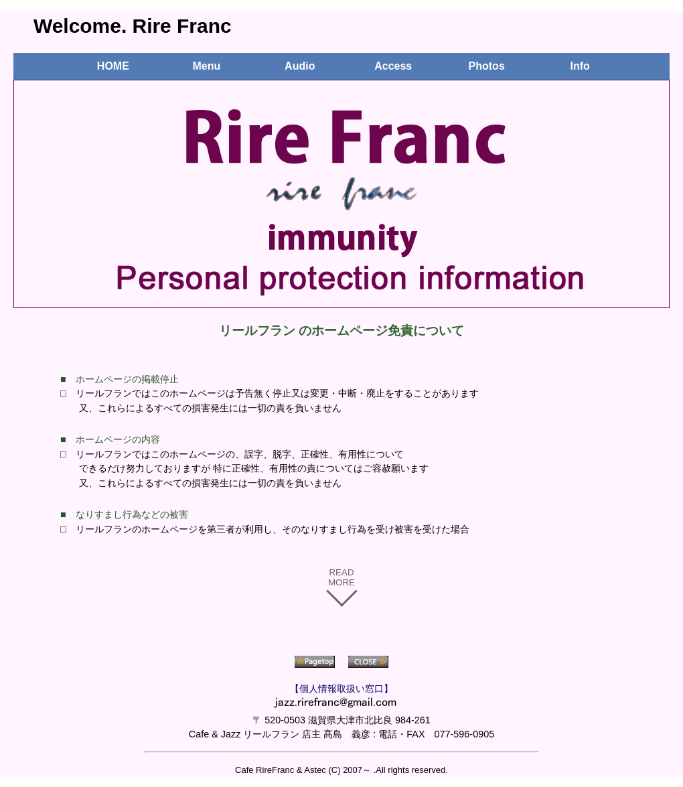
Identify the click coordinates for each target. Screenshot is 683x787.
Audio (300, 66)
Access (393, 66)
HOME (113, 66)
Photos (487, 66)
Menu (206, 66)
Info (579, 66)
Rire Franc (182, 26)
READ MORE (341, 577)
